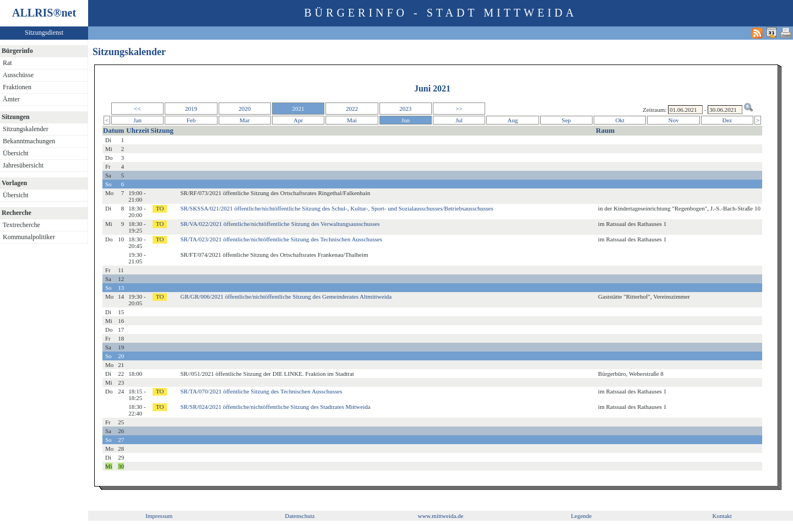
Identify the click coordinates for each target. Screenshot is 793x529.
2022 (352, 108)
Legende (581, 515)
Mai (352, 120)
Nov (674, 120)
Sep (566, 120)
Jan (137, 120)
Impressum (158, 515)
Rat (7, 63)
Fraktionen (17, 87)
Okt (619, 120)
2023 (405, 108)
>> (458, 108)
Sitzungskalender (25, 129)
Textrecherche (21, 225)
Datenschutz (299, 515)
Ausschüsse (18, 75)
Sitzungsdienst (44, 32)
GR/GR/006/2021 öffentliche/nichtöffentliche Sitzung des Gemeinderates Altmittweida (286, 296)
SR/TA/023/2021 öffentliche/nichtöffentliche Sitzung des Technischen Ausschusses (282, 239)
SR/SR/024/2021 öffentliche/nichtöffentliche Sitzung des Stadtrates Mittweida (276, 406)
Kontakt (721, 515)
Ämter (11, 99)
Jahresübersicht (23, 165)
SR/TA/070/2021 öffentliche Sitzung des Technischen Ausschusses (262, 391)
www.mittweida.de (440, 515)
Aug (513, 120)
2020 (244, 108)
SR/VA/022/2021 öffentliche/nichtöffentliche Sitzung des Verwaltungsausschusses (280, 223)
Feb (191, 120)
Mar (244, 120)
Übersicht (16, 153)
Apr (298, 120)
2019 (191, 108)
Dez (727, 120)
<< (137, 108)
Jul (459, 120)
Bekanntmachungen (29, 141)
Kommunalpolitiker (29, 237)
